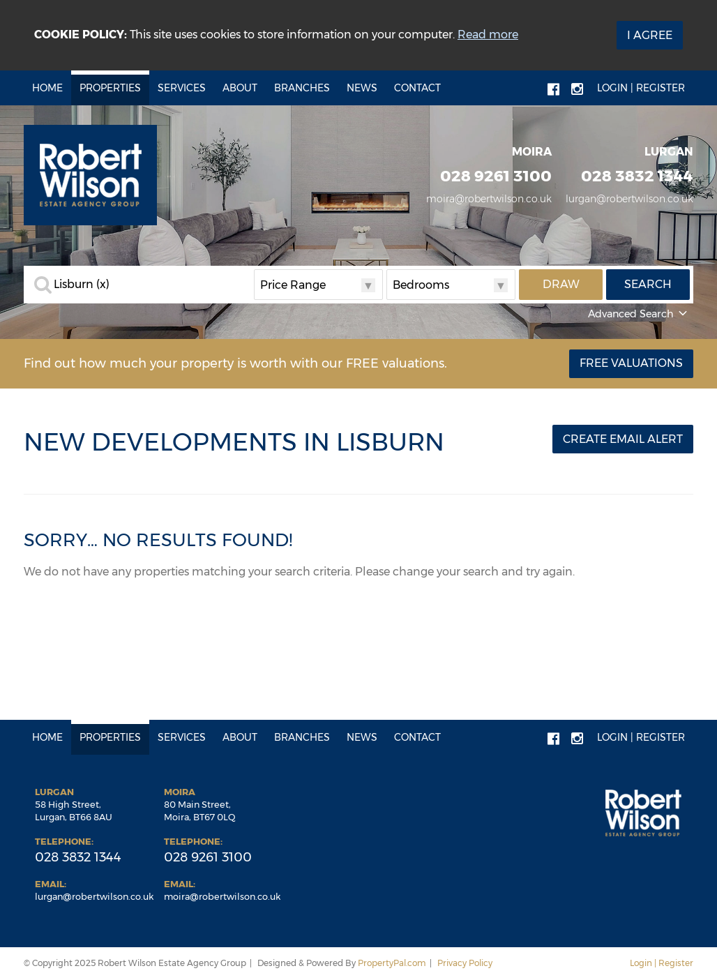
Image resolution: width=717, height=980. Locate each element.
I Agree (649, 35)
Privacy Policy (464, 963)
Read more (488, 34)
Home (47, 88)
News (362, 88)
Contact (417, 88)
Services (182, 88)
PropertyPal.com (392, 963)
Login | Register (641, 88)
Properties (110, 88)
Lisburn (82, 284)
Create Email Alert (623, 439)
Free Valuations (631, 363)
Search (648, 284)
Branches (302, 88)
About (239, 88)
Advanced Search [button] (639, 314)
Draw (561, 284)
